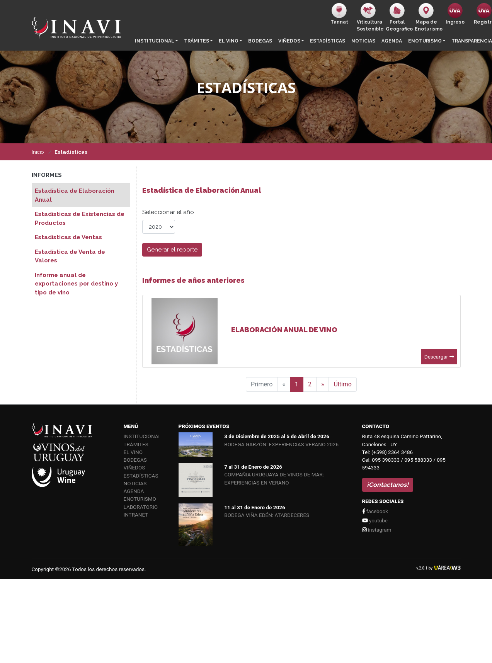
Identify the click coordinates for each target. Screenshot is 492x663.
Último (343, 384)
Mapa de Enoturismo (428, 17)
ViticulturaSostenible (370, 17)
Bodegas (260, 41)
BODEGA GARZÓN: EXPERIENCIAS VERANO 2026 (281, 444)
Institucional (154, 41)
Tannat (339, 14)
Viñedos (289, 41)
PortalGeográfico (399, 17)
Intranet (136, 515)
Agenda (391, 41)
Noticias (363, 41)
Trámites (196, 41)
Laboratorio (141, 507)
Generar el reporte (172, 249)
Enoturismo (425, 41)
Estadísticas (327, 41)
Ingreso (455, 14)
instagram (377, 530)
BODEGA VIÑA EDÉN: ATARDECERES (266, 515)
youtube (375, 520)
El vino (228, 41)
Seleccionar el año (168, 212)
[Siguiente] (322, 384)
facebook (375, 511)
